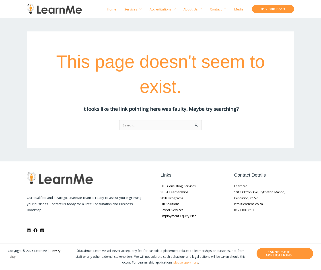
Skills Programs (172, 199)
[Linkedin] (29, 231)
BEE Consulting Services (178, 186)
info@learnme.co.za (249, 205)
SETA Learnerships (174, 192)
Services (136, 9)
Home (118, 9)
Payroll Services (172, 211)
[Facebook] (35, 231)
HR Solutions (170, 205)
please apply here (185, 262)
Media (239, 9)
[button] (273, 9)
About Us (194, 9)
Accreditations (165, 9)
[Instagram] (42, 231)
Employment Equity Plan (179, 217)
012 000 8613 (245, 211)
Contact (218, 9)
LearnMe (241, 186)
